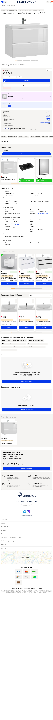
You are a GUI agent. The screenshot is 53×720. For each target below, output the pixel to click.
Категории (45, 136)
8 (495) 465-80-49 (13, 463)
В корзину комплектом (26, 153)
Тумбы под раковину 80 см (20, 346)
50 (3, 106)
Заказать (16, 81)
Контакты (3, 548)
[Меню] (2, 2)
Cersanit (48, 116)
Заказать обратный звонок (26, 468)
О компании (4, 519)
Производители (5, 527)
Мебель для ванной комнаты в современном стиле (13, 343)
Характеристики (12, 136)
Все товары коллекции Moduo (17, 128)
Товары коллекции (35, 136)
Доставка (3, 530)
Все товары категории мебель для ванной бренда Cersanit (24, 130)
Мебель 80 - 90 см (6, 340)
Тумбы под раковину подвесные (36, 346)
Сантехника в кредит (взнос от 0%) (11, 537)
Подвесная (16, 224)
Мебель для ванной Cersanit (19, 340)
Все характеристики (8, 125)
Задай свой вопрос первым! (27, 409)
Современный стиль (43, 213)
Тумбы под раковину (6, 346)
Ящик (14, 238)
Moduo (48, 118)
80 (49, 111)
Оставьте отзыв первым (26, 381)
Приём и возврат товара (8, 541)
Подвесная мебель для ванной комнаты (37, 343)
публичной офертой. (42, 592)
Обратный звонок (26, 505)
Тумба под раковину (45, 122)
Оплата (3, 534)
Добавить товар (24, 181)
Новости (3, 544)
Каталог (3, 523)
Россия (48, 119)
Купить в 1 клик (26, 85)
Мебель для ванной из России (36, 340)
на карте (29, 557)
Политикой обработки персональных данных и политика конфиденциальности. (19, 591)
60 (6, 106)
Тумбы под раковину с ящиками (9, 350)
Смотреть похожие (24, 136)
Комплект (3, 136)
